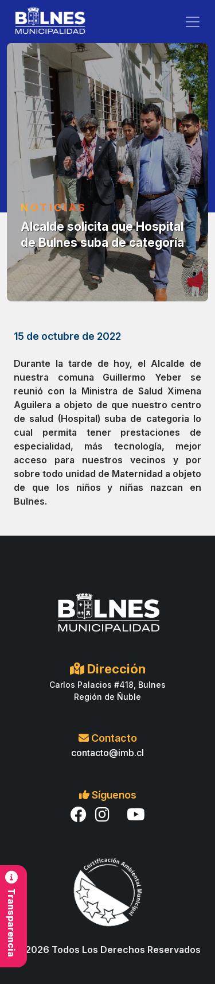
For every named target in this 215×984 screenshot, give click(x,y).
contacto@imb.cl (107, 752)
